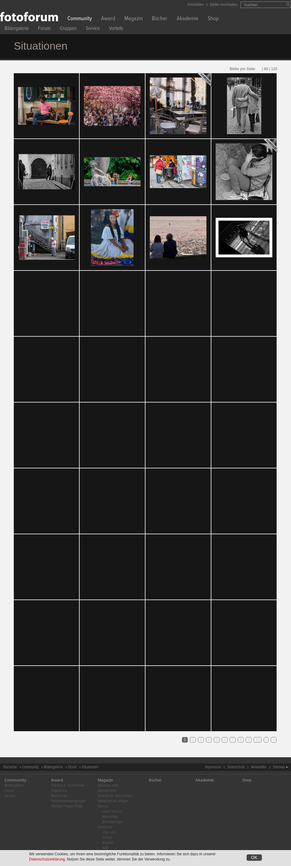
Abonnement (107, 790)
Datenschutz (236, 767)
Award (108, 19)
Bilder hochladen (223, 4)
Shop (213, 19)
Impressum (213, 767)
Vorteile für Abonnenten (115, 796)
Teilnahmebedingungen (68, 801)
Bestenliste (59, 796)
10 (257, 740)
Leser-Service (112, 811)
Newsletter (259, 767)
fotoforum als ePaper (113, 801)
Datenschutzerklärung (47, 859)
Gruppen (68, 29)
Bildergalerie (17, 29)
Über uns (108, 832)
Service (93, 29)
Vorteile (116, 29)
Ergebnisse (59, 790)
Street (72, 767)
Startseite (10, 767)
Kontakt (107, 842)
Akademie (187, 19)
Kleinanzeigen (112, 822)
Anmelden (195, 4)
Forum (44, 29)
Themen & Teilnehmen (67, 785)
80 (266, 69)
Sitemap (279, 767)
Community (79, 19)
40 (259, 69)
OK (254, 857)
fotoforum (105, 827)
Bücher (160, 19)
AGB (105, 848)
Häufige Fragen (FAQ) (67, 806)
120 (274, 69)
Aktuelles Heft (108, 785)
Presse (107, 837)
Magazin (133, 19)
